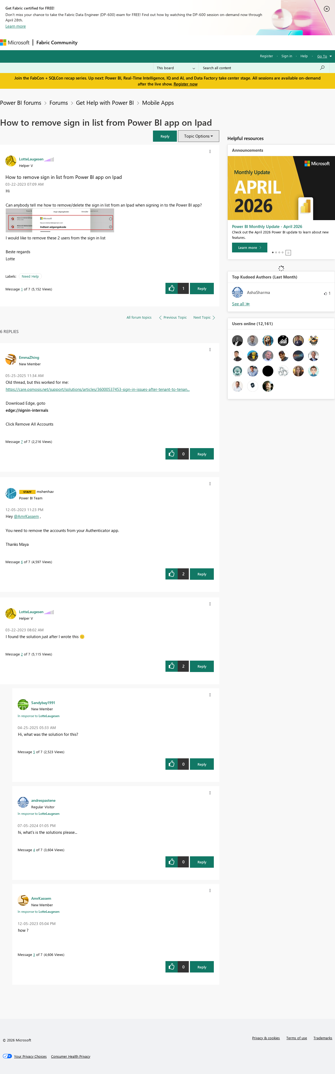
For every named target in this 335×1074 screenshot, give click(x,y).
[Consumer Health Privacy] (70, 1056)
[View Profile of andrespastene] (43, 800)
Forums (90, 42)
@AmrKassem (26, 516)
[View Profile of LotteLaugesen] (31, 158)
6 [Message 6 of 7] (22, 561)
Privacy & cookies (266, 1037)
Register (266, 55)
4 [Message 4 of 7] (34, 849)
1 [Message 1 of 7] (22, 289)
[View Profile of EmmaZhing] (29, 357)
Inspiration (113, 42)
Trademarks (323, 1037)
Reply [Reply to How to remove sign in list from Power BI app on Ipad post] (202, 288)
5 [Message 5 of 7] (34, 751)
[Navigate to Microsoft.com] (14, 42)
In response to (39, 716)
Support (228, 42)
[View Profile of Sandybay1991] (43, 702)
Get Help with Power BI (105, 102)
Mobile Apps (158, 102)
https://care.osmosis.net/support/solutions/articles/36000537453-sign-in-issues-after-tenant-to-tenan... (98, 389)
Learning (205, 42)
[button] (165, 136)
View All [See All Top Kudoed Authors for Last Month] (241, 304)
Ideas (136, 42)
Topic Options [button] (196, 136)
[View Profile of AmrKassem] (41, 898)
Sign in (286, 55)
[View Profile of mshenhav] (45, 491)
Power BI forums (20, 102)
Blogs (184, 42)
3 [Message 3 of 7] (34, 954)
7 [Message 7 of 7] (22, 441)
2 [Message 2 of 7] (22, 654)
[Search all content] (264, 68)
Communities (160, 42)
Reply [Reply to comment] (202, 454)
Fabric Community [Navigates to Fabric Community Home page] (56, 42)
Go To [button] (322, 56)
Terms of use (296, 1037)
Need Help (30, 276)
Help (304, 55)
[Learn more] (249, 247)
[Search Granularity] (176, 68)
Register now (186, 84)
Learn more (15, 26)
